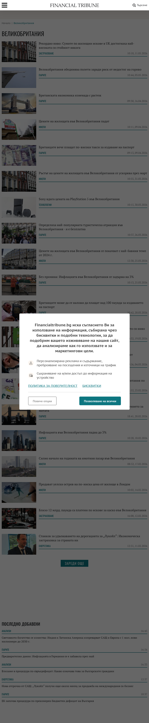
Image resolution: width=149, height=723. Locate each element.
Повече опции (42, 401)
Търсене (139, 5)
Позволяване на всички (100, 401)
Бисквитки (91, 386)
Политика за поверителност (52, 386)
